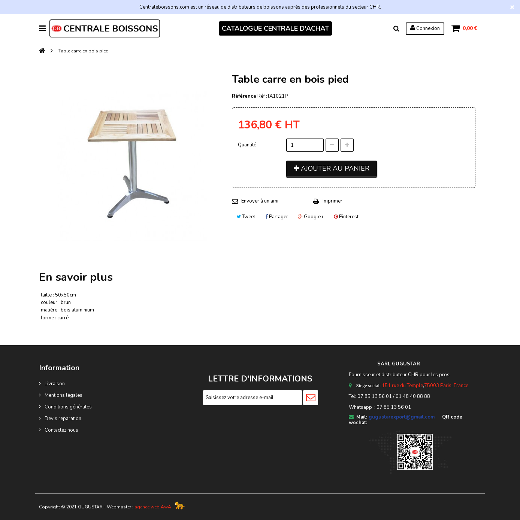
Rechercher (396, 28)
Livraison (55, 383)
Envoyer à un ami (259, 201)
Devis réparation (63, 418)
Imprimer (332, 201)
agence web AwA (152, 507)
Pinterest (346, 216)
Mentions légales (63, 395)
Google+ (311, 216)
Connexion (424, 28)
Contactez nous (61, 430)
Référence (244, 96)
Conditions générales (68, 407)
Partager (276, 216)
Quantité (247, 145)
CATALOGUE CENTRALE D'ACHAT (275, 28)
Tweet (245, 216)
